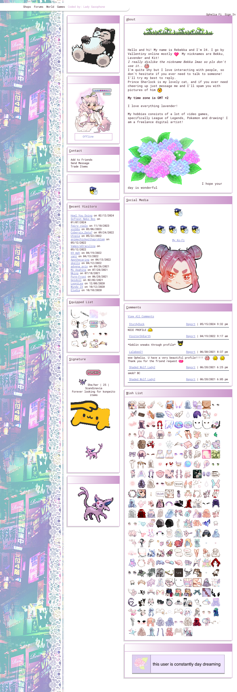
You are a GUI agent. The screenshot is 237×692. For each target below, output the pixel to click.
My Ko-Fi (178, 240)
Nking (74, 273)
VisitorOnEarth (140, 336)
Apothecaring (80, 259)
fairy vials (79, 225)
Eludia (75, 290)
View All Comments (141, 316)
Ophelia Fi (214, 14)
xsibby (75, 229)
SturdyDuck (136, 324)
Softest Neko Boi (83, 218)
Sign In (230, 14)
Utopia (75, 235)
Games (61, 6)
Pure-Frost (78, 276)
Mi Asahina (78, 269)
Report (190, 324)
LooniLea (77, 283)
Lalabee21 (136, 351)
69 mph (75, 252)
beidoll (76, 280)
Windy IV (77, 286)
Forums (38, 6)
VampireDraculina (83, 246)
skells (75, 263)
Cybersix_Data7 (81, 232)
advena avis (79, 266)
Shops (27, 6)
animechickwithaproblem (88, 239)
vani (74, 256)
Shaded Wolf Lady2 (142, 367)
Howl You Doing (81, 215)
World (50, 6)
